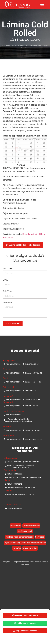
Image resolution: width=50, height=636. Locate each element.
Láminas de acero (25, 39)
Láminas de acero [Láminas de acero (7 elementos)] (31, 527)
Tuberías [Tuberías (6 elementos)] (17, 550)
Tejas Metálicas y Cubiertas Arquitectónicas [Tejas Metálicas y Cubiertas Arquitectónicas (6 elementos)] (25, 544)
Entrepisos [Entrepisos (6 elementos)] (15, 527)
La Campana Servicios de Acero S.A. (14, 46)
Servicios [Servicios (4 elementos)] (39, 539)
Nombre (7, 268)
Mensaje (7, 303)
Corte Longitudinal (31, 234)
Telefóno (7, 291)
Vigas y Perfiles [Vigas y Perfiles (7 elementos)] (30, 550)
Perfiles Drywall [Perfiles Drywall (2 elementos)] (25, 533)
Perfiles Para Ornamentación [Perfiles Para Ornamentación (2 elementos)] (19, 539)
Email (5, 280)
